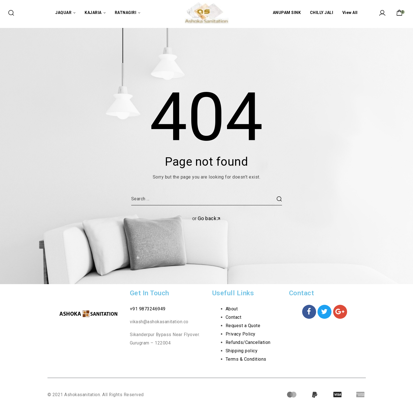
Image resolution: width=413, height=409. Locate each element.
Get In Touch (149, 293)
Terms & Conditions (246, 359)
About (232, 308)
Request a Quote (243, 325)
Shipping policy (242, 350)
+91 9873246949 (148, 308)
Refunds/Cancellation (248, 342)
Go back (209, 218)
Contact (234, 317)
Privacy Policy (241, 334)
